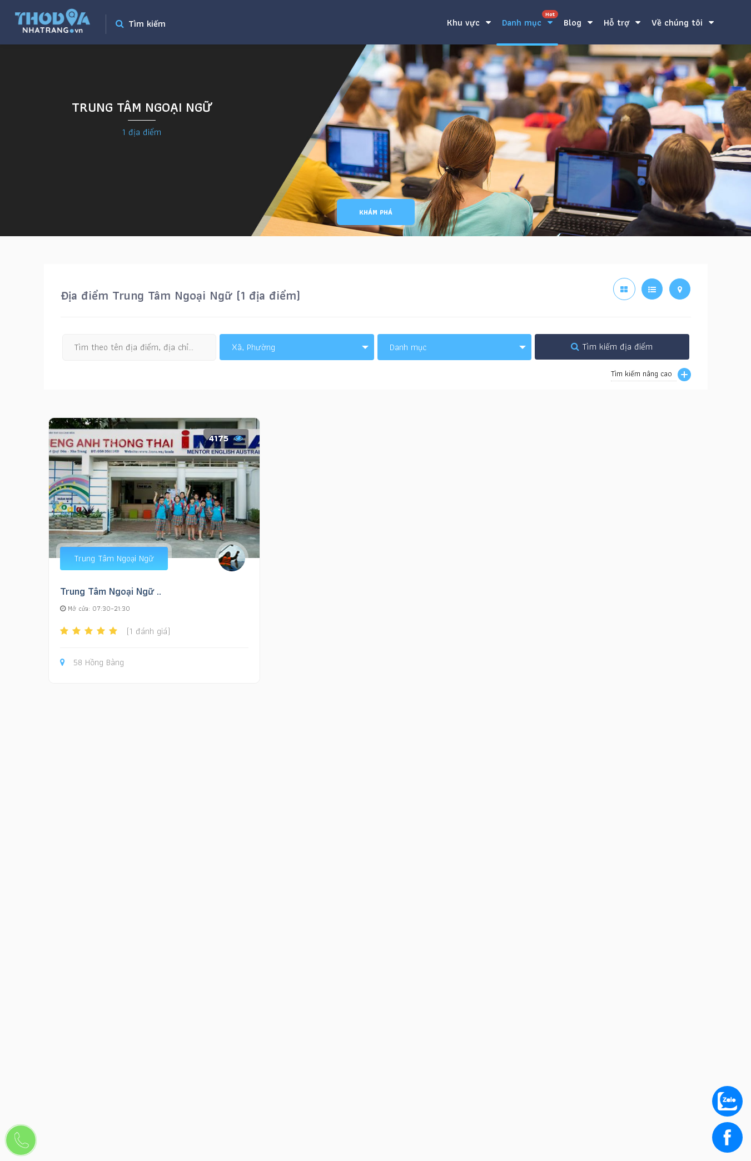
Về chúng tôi (682, 22)
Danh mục (530, 19)
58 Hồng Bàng (92, 662)
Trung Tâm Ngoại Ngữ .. (110, 591)
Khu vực (469, 22)
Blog (578, 22)
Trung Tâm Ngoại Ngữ (114, 558)
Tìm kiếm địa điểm (612, 346)
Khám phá (375, 212)
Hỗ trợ (622, 22)
